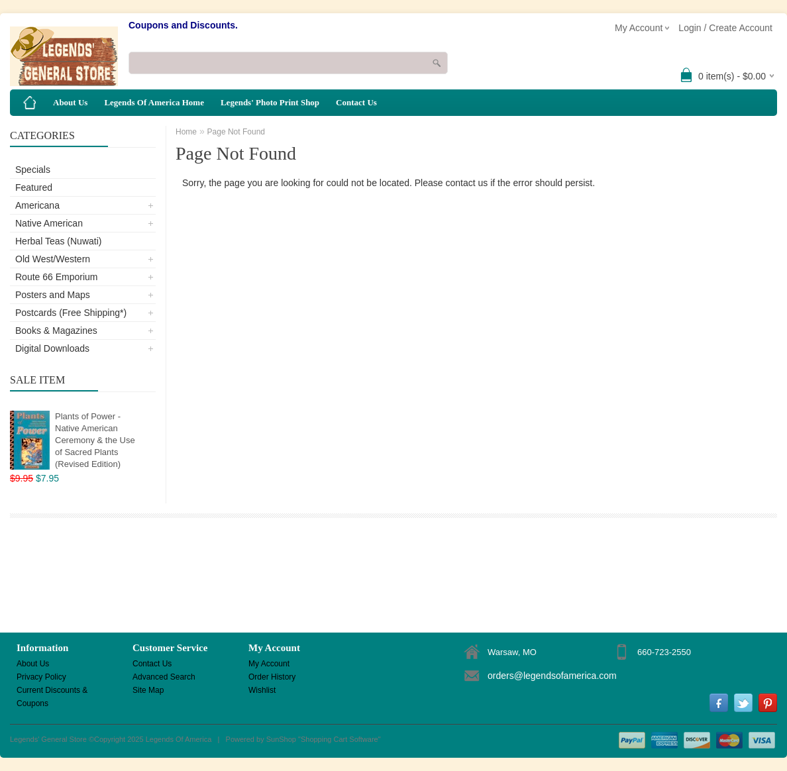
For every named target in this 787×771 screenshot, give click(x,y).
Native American (49, 223)
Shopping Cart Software (339, 739)
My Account (268, 663)
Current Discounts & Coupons (52, 691)
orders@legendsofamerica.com (552, 675)
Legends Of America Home (154, 102)
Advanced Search (163, 677)
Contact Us (356, 102)
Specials (32, 169)
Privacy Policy (41, 677)
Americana (37, 205)
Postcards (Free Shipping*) (71, 312)
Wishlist (262, 690)
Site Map (148, 690)
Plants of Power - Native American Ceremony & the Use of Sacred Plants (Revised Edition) (95, 440)
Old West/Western (52, 259)
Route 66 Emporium (56, 277)
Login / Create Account (725, 28)
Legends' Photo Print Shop (270, 102)
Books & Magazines (56, 330)
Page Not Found (236, 131)
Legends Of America (179, 739)
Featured (33, 187)
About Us (70, 102)
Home (186, 131)
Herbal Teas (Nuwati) (58, 241)
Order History (271, 677)
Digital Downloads (52, 348)
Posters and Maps (52, 294)
